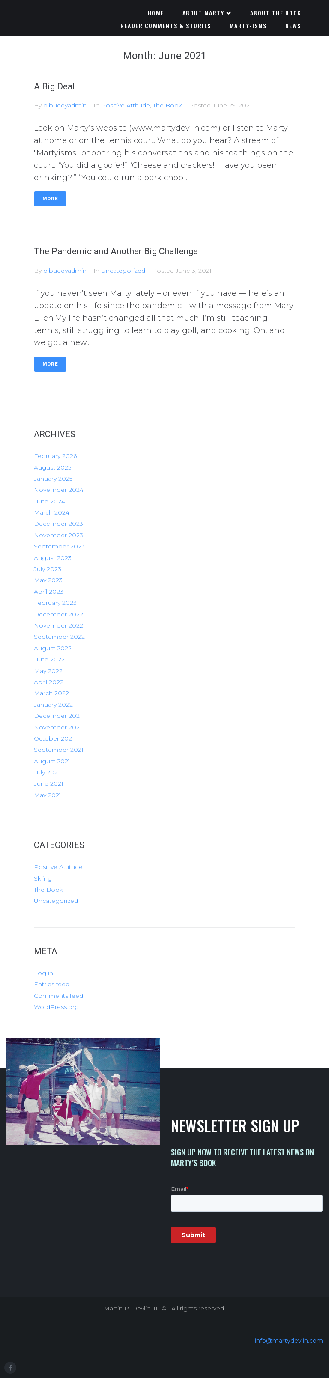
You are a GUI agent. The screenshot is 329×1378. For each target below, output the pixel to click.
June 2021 (48, 783)
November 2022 (58, 625)
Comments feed (58, 996)
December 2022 (58, 614)
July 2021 (47, 772)
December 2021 (58, 716)
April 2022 (48, 682)
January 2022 (53, 704)
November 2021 (58, 727)
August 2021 (52, 761)
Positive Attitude (125, 105)
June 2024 (49, 501)
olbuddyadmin (65, 105)
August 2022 (53, 648)
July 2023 (47, 569)
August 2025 (52, 467)
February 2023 (55, 603)
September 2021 (59, 749)
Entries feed (51, 984)
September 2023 (59, 546)
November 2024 (59, 490)
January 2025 (53, 478)
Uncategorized (123, 270)
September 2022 (59, 636)
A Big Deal (54, 86)
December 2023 (58, 523)
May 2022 (48, 671)
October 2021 (54, 738)
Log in (43, 973)
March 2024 (51, 512)
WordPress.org (56, 1007)
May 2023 (48, 580)
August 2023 (53, 558)
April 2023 (48, 591)
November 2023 (58, 535)
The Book (167, 105)
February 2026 (55, 456)
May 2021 (47, 795)
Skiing (43, 878)
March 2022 (51, 693)
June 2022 (49, 659)
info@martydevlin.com (289, 1341)
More (50, 199)
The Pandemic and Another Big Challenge (116, 251)
